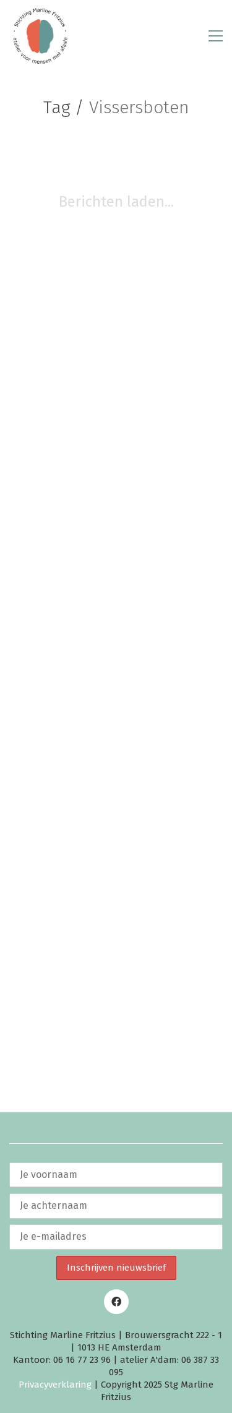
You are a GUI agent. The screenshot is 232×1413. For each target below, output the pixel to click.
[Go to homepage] (40, 36)
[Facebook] (116, 1301)
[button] (215, 36)
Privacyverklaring (55, 1384)
